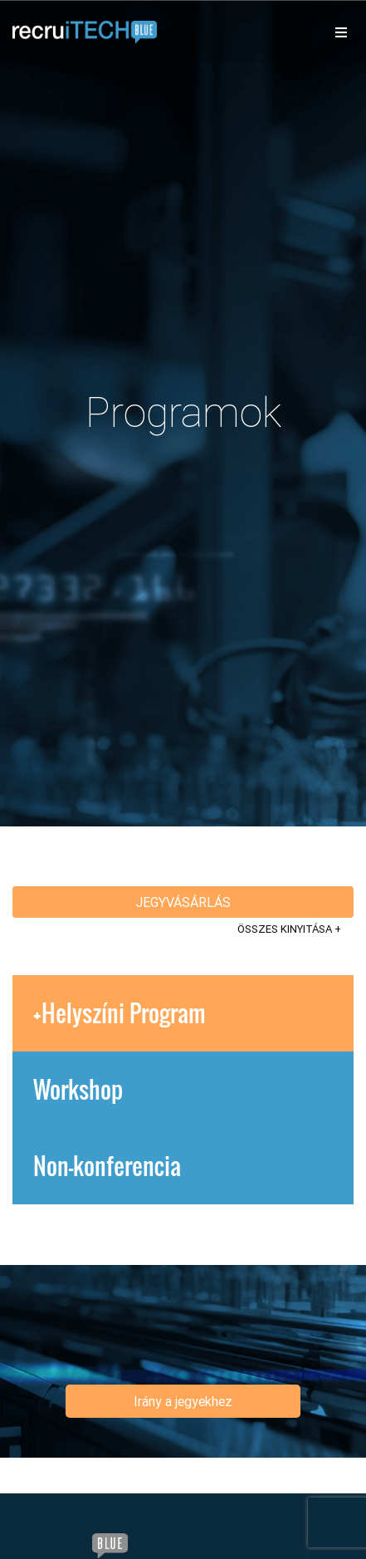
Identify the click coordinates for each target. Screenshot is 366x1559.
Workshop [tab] (78, 1089)
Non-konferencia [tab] (107, 1166)
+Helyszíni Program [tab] (119, 1013)
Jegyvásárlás (183, 902)
